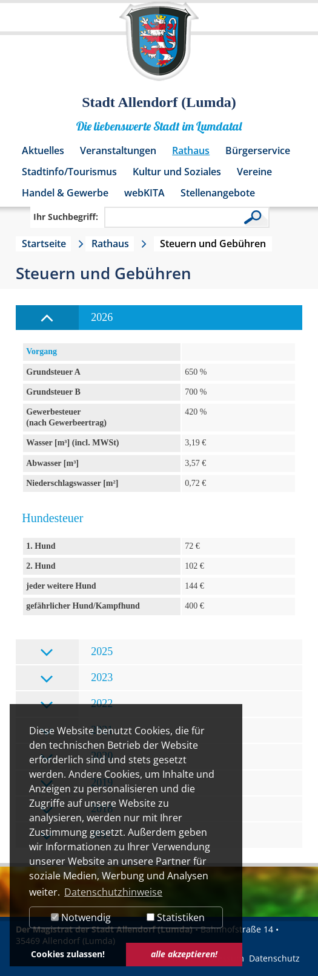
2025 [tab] (76, 652)
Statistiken (176, 917)
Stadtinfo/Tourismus (69, 171)
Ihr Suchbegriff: (65, 216)
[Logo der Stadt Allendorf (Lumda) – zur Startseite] (159, 47)
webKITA (144, 192)
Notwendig (81, 917)
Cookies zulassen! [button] (68, 954)
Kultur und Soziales (177, 171)
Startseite (44, 243)
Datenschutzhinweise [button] (113, 892)
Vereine (254, 171)
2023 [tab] (76, 678)
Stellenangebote (218, 192)
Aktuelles (43, 150)
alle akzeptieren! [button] (184, 954)
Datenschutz (274, 958)
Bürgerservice (257, 150)
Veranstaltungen (118, 150)
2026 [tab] (76, 318)
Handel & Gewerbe (65, 192)
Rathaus (191, 150)
